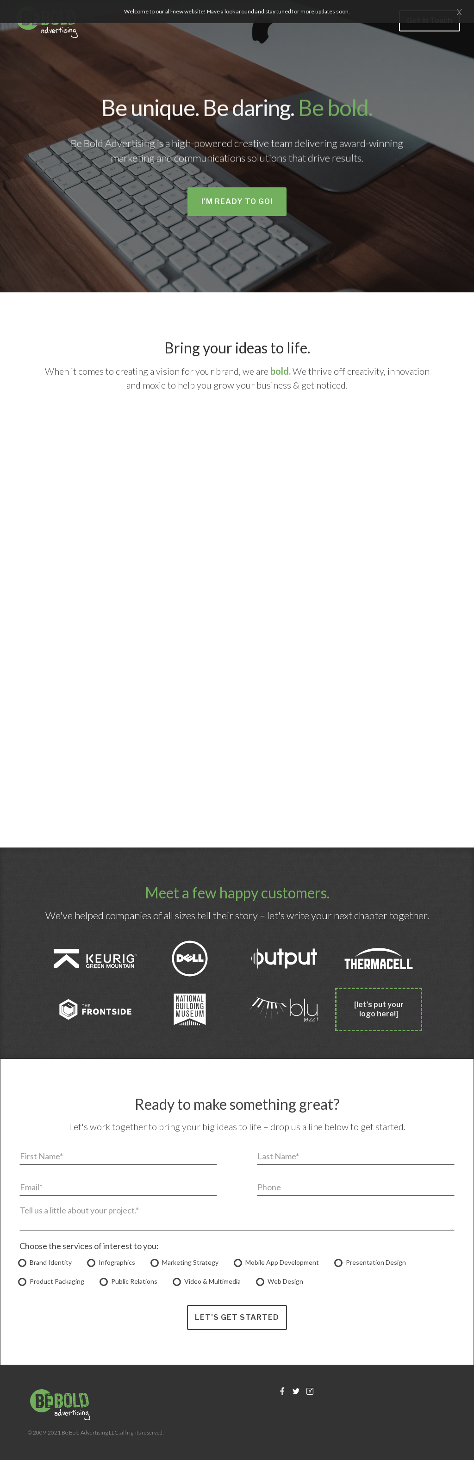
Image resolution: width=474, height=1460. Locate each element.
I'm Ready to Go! (237, 201)
